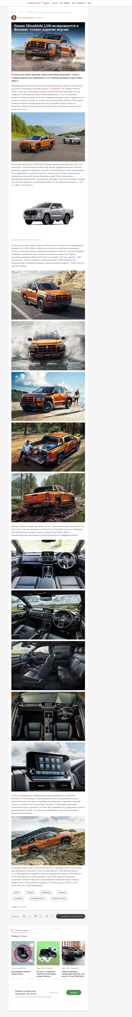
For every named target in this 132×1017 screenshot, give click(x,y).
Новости (46, 3)
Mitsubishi (18, 898)
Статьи (54, 3)
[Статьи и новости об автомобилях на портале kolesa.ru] (16, 2)
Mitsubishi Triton (37, 898)
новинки (62, 892)
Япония (30, 892)
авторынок (46, 892)
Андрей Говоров (27, 17)
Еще (90, 3)
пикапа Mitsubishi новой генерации (46, 85)
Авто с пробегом (78, 3)
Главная (13, 12)
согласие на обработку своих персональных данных (34, 997)
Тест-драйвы (65, 3)
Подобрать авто (33, 3)
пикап (16, 892)
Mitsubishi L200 (58, 898)
